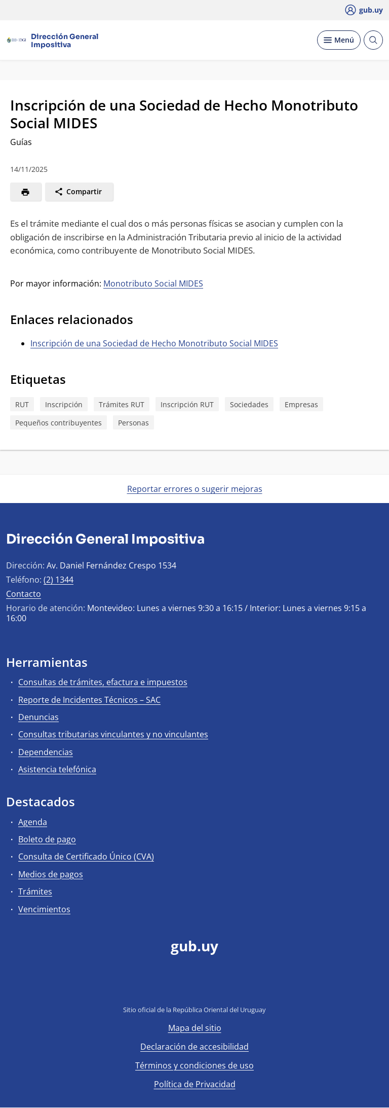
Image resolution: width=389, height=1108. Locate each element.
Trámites (35, 891)
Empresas (301, 404)
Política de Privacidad (195, 1084)
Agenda (32, 822)
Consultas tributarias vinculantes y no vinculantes (113, 734)
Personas (133, 422)
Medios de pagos (50, 874)
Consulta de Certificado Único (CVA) (86, 856)
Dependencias (45, 752)
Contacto (23, 593)
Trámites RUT (121, 404)
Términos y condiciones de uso (194, 1065)
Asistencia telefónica (57, 769)
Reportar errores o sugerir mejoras (194, 488)
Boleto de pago (47, 839)
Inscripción (64, 404)
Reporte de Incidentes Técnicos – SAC (89, 699)
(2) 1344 (58, 579)
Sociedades (249, 404)
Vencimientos (44, 909)
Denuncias (38, 717)
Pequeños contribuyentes (58, 422)
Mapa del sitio (194, 1027)
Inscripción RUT (187, 404)
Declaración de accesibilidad (194, 1046)
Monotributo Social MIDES (153, 283)
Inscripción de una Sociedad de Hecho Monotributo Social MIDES (154, 343)
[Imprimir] (25, 192)
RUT (22, 404)
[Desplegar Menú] (339, 40)
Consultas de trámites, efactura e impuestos (102, 682)
